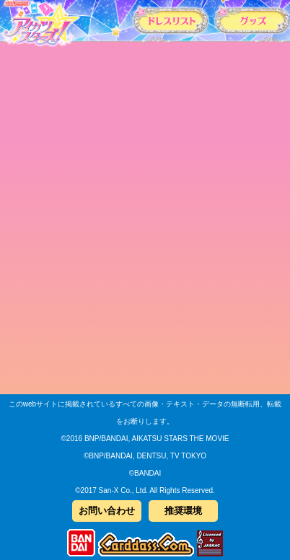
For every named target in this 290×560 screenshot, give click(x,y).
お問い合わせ (107, 510)
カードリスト (171, 20)
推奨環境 (183, 510)
